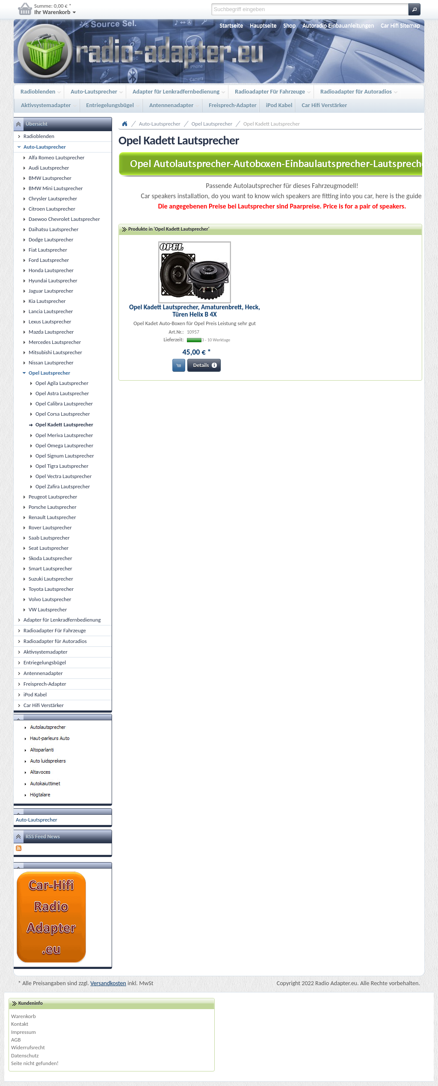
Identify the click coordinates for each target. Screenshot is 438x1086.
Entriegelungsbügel (111, 106)
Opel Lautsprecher (212, 123)
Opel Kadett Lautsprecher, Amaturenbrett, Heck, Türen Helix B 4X (194, 310)
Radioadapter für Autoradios (357, 92)
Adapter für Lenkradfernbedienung (176, 92)
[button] (414, 9)
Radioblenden (38, 92)
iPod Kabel (279, 105)
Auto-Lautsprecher (94, 92)
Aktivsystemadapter (47, 106)
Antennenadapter (172, 106)
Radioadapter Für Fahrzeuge (271, 92)
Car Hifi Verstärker (324, 105)
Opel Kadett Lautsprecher (271, 123)
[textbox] (309, 9)
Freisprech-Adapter (233, 105)
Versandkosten (108, 983)
